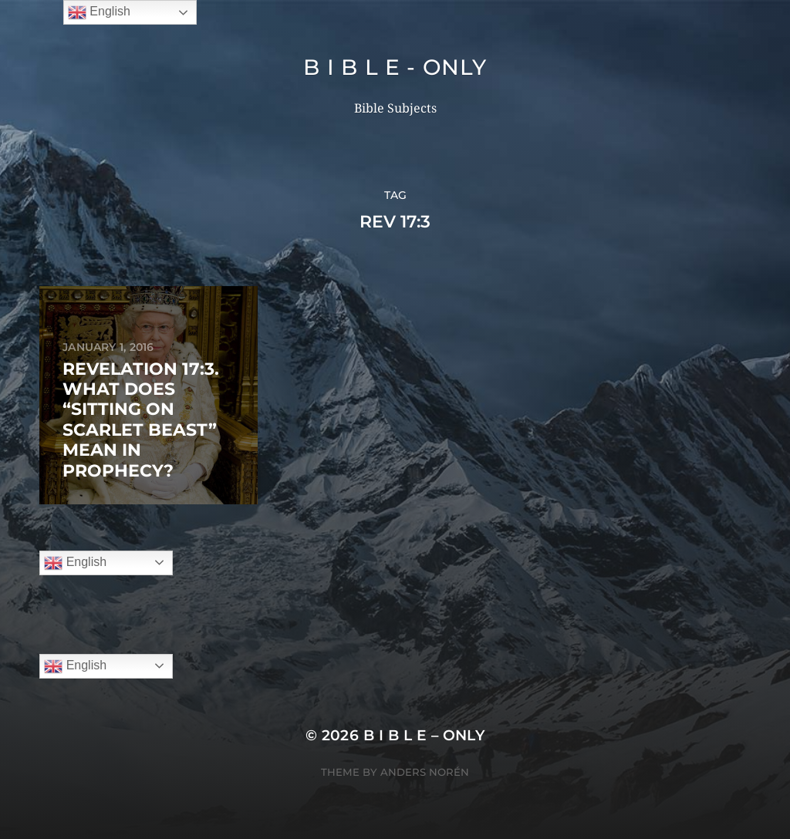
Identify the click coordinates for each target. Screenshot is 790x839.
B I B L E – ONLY (424, 735)
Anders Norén (424, 772)
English (75, 563)
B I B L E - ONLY (394, 67)
